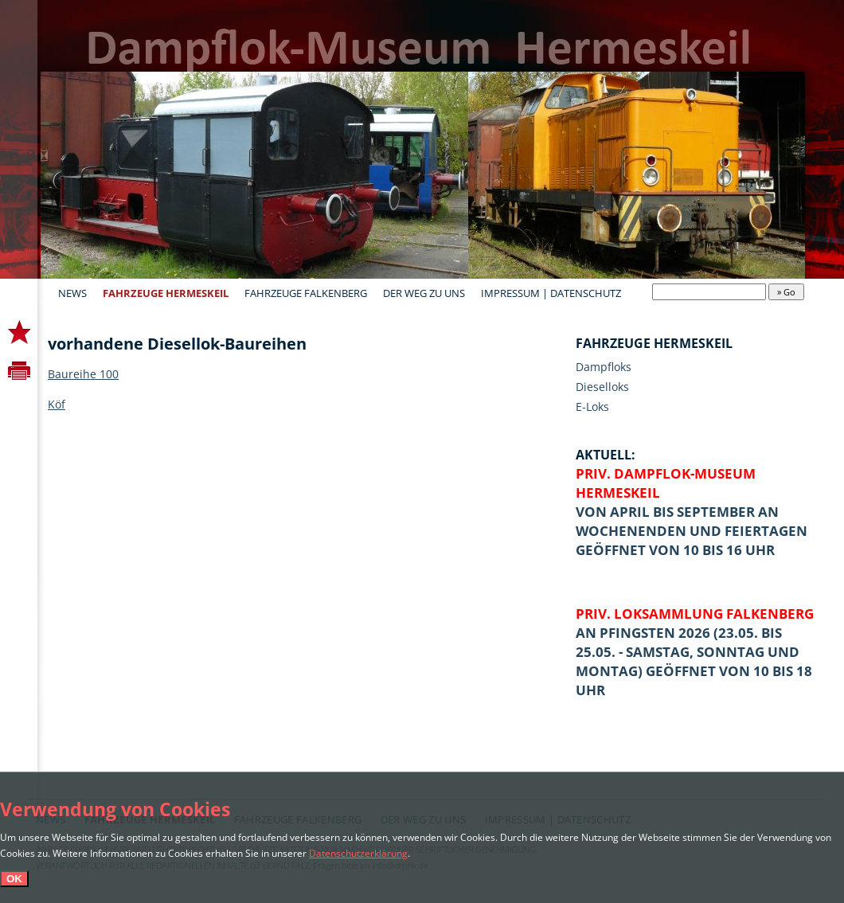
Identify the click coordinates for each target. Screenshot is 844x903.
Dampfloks (603, 366)
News (72, 293)
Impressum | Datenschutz (551, 293)
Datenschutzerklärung (358, 852)
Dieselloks (602, 386)
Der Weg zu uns (424, 293)
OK (14, 879)
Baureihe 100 (83, 373)
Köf (56, 404)
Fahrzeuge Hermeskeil (166, 293)
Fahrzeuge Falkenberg (305, 293)
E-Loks (592, 406)
